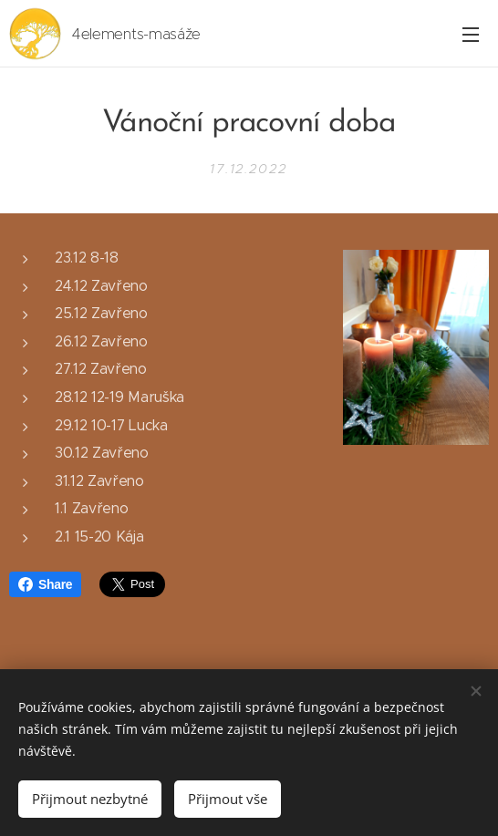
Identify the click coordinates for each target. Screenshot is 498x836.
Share (45, 584)
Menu (470, 35)
